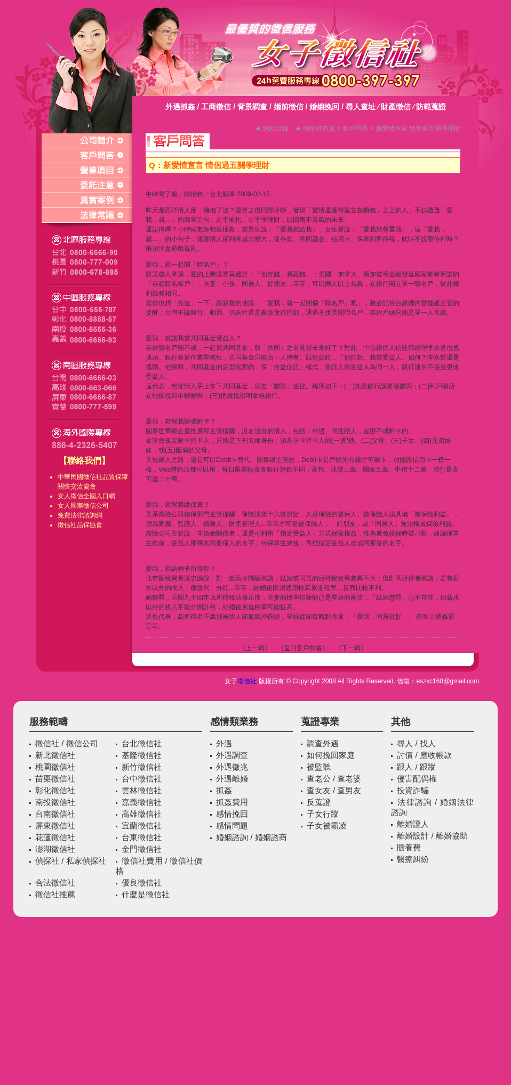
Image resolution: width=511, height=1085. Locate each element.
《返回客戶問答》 (303, 648)
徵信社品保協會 (80, 525)
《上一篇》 (255, 648)
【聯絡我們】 (84, 460)
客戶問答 (355, 128)
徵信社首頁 (319, 128)
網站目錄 (276, 128)
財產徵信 (396, 106)
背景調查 (252, 106)
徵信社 (92, 477)
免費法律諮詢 (77, 515)
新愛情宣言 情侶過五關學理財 (418, 128)
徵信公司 (96, 505)
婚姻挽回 (324, 106)
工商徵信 (216, 106)
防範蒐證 (431, 106)
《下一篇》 (351, 648)
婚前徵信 (289, 106)
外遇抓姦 (180, 106)
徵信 (76, 496)
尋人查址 (361, 106)
